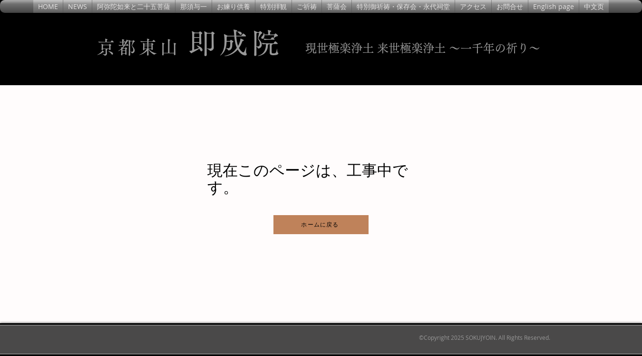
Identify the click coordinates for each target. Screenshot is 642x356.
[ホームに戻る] (321, 224)
